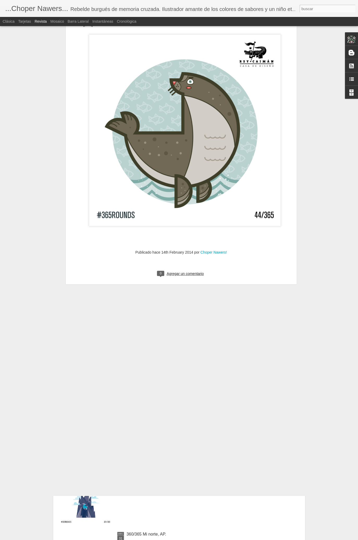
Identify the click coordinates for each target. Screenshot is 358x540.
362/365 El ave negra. (146, 416)
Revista (41, 21)
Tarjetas (24, 21)
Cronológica (126, 21)
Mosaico (57, 21)
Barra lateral (78, 21)
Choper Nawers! (214, 181)
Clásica (9, 21)
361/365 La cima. (142, 475)
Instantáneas (102, 21)
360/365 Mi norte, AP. (146, 534)
